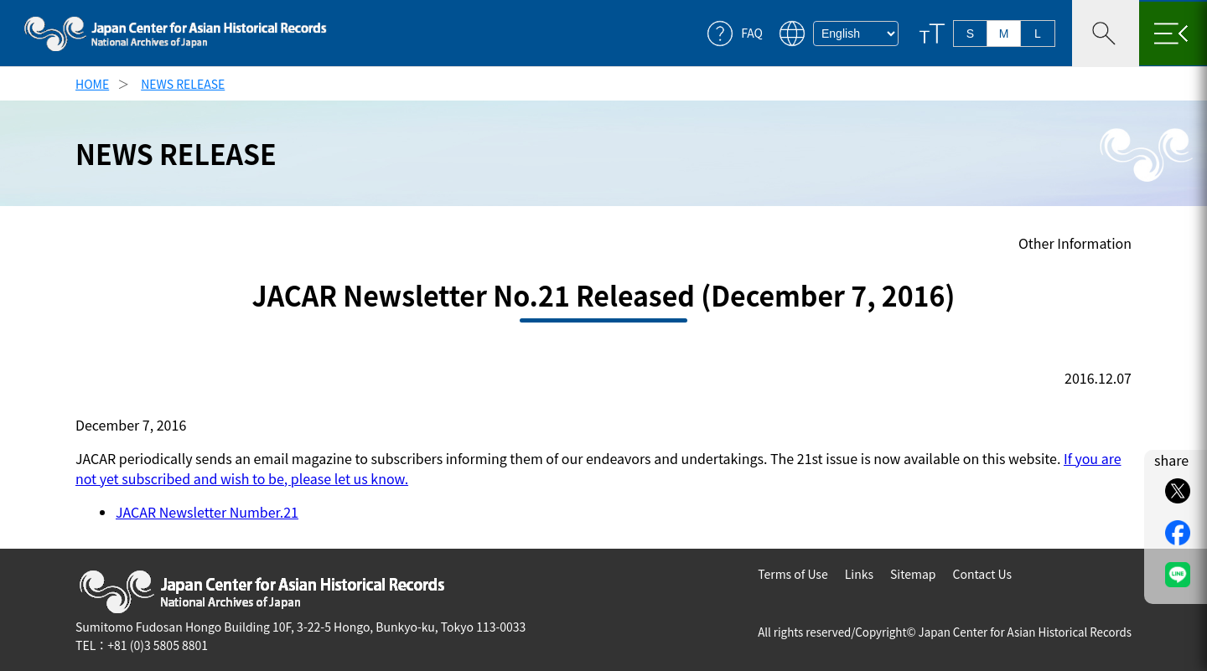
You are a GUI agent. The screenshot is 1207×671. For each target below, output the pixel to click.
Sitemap (913, 573)
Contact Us (982, 573)
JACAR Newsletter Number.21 (207, 512)
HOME (92, 83)
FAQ (752, 33)
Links (859, 573)
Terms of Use (793, 573)
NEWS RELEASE (183, 83)
